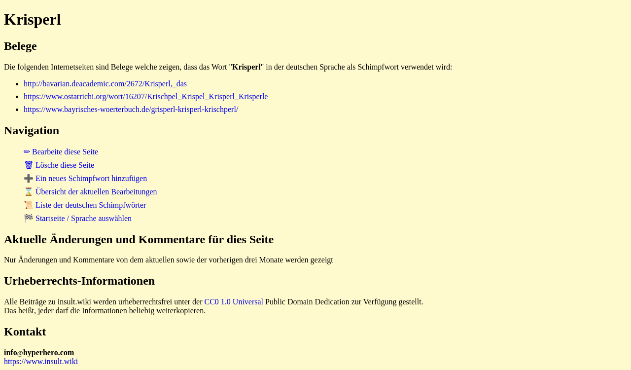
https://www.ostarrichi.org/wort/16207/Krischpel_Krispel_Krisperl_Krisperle (146, 96)
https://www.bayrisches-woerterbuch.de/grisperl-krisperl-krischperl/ (131, 109)
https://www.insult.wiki (41, 361)
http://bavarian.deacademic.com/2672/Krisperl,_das (105, 83)
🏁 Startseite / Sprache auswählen (78, 218)
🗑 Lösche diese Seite (59, 165)
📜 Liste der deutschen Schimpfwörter (85, 205)
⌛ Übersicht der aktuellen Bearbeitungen (90, 191)
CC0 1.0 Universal (234, 301)
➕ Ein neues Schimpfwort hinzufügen (85, 178)
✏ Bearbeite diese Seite (61, 152)
